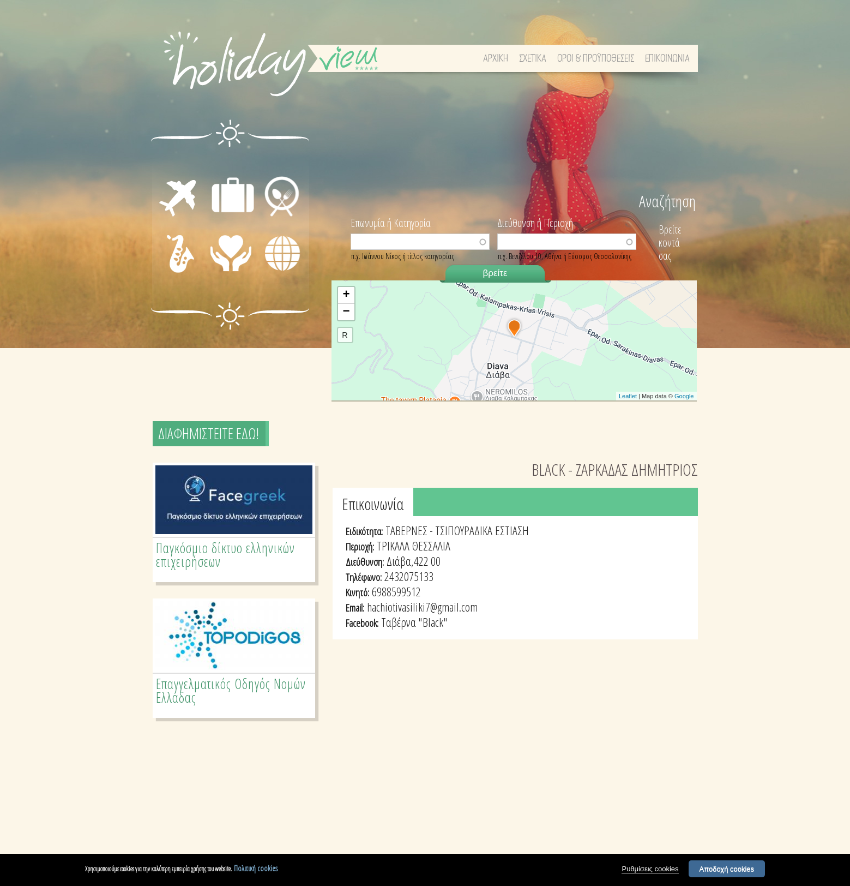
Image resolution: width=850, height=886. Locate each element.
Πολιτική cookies (256, 868)
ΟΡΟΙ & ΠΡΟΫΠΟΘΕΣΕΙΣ (595, 58)
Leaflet (628, 396)
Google (684, 396)
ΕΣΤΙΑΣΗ (280, 163)
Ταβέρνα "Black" (414, 622)
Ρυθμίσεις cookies (650, 869)
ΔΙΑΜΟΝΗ (233, 163)
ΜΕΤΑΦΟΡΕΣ (169, 176)
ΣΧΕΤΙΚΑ (532, 58)
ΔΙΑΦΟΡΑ (281, 271)
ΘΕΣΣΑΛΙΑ (431, 545)
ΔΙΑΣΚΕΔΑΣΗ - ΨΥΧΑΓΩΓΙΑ (168, 254)
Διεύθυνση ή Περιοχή (535, 222)
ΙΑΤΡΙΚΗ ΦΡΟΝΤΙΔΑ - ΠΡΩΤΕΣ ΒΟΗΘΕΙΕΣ (234, 263)
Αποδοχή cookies (727, 869)
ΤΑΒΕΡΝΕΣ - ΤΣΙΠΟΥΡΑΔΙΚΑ (438, 530)
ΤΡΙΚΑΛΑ (393, 545)
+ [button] (345, 295)
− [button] (345, 312)
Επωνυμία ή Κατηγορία (391, 222)
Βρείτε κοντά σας (670, 242)
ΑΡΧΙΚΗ (495, 58)
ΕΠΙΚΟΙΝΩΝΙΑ (667, 58)
